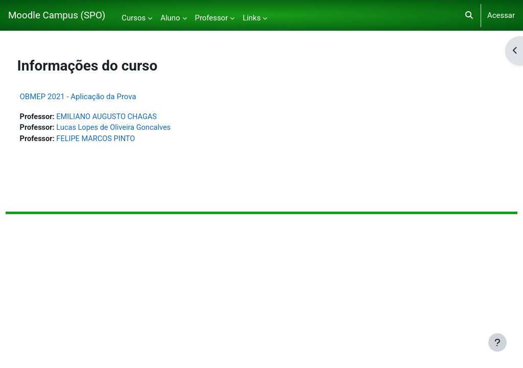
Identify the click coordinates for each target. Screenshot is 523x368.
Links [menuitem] (251, 17)
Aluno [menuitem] (170, 17)
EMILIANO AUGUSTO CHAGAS (128, 117)
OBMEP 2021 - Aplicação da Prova (97, 96)
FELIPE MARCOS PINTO (117, 139)
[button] (469, 15)
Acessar (501, 15)
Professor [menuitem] (211, 17)
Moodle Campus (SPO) (56, 15)
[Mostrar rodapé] (497, 342)
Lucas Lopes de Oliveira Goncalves (135, 128)
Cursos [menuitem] (134, 17)
